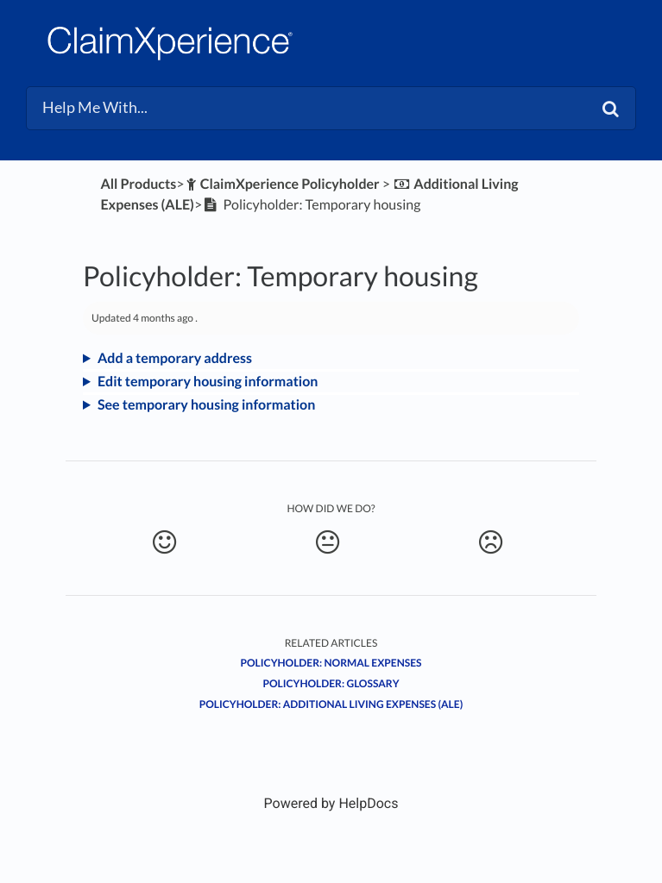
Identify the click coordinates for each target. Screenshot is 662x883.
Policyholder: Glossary (330, 683)
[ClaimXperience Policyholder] (281, 184)
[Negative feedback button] (491, 542)
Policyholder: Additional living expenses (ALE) (331, 704)
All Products (138, 184)
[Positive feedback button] (165, 542)
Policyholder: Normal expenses (331, 662)
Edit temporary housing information (208, 381)
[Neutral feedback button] (328, 542)
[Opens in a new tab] (331, 803)
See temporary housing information (206, 405)
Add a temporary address (175, 358)
